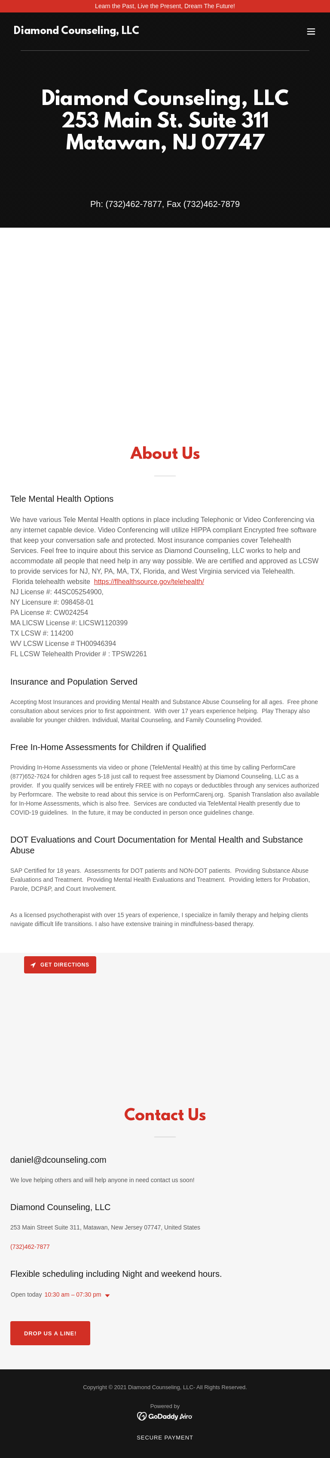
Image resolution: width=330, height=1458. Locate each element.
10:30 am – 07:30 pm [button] (72, 1294)
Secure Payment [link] (165, 1437)
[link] (76, 31)
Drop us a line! (50, 1333)
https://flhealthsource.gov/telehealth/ (149, 581)
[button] (311, 31)
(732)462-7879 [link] (211, 204)
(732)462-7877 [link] (134, 204)
